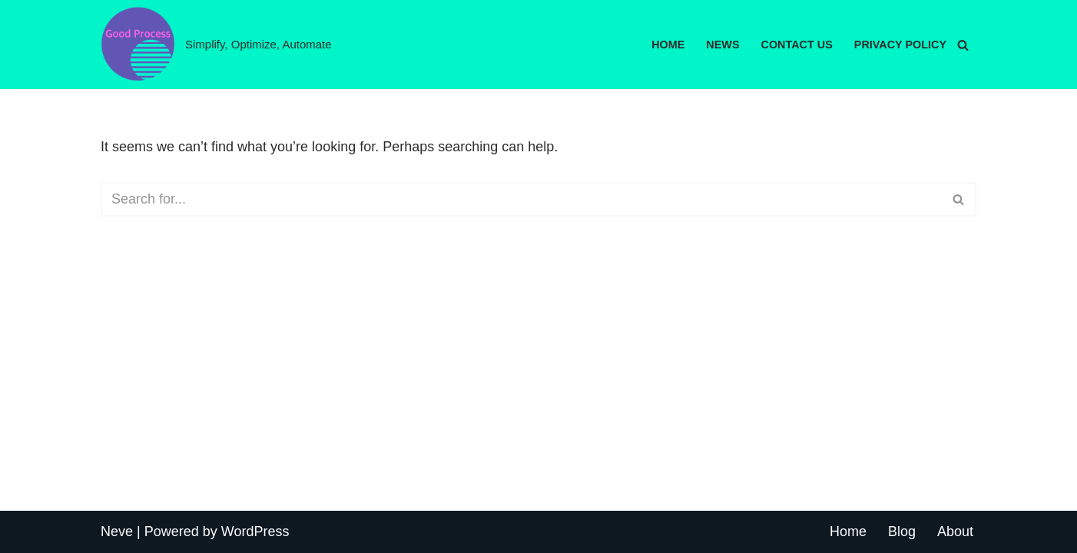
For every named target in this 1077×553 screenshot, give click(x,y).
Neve (117, 531)
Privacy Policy (900, 44)
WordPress (255, 531)
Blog (902, 531)
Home (667, 44)
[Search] (963, 45)
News (722, 44)
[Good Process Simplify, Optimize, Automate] (216, 44)
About (955, 531)
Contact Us (797, 44)
